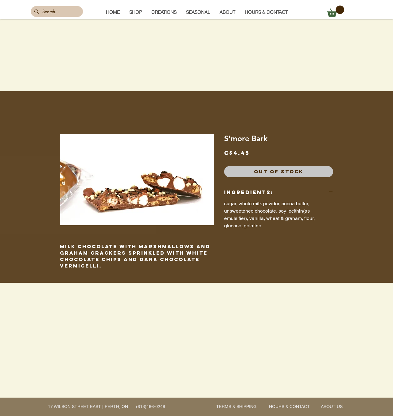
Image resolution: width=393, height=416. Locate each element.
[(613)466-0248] (150, 407)
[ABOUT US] (332, 407)
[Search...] (56, 11)
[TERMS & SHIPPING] (236, 407)
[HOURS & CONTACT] (289, 407)
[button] (198, 12)
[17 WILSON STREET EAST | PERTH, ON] (88, 407)
